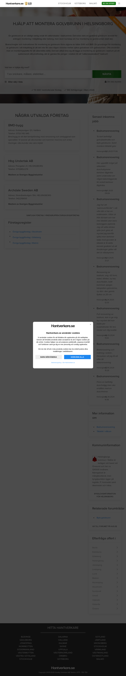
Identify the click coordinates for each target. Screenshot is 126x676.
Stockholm (64, 3)
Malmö (93, 3)
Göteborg (80, 3)
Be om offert (109, 3)
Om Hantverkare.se (69, 362)
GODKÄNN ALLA (77, 357)
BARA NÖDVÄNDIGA (48, 357)
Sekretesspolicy (56, 362)
